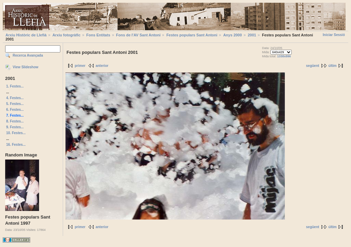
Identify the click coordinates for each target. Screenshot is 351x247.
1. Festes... (15, 86)
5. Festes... (15, 104)
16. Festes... (16, 144)
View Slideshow (25, 67)
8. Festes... (15, 121)
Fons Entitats (98, 35)
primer (80, 66)
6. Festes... (15, 109)
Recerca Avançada (28, 55)
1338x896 (284, 56)
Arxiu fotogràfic (66, 35)
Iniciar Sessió (334, 35)
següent (312, 66)
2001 (252, 35)
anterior (102, 66)
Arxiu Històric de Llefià (26, 35)
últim (332, 66)
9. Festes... (15, 127)
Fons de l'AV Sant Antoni (138, 35)
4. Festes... (15, 98)
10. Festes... (16, 133)
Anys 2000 (232, 35)
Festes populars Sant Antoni (191, 35)
